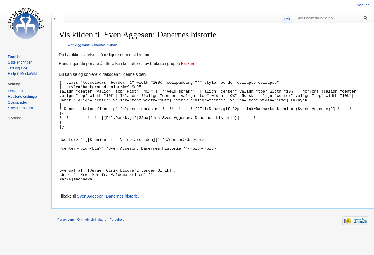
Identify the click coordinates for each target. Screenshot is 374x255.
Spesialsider (17, 102)
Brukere (188, 63)
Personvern (65, 241)
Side (58, 19)
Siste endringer (20, 62)
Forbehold (117, 241)
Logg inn (362, 5)
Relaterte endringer (23, 97)
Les (287, 19)
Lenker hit (15, 91)
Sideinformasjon (20, 108)
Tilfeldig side (17, 68)
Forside (14, 57)
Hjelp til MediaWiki (22, 74)
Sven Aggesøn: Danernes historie (92, 45)
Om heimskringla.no (91, 241)
